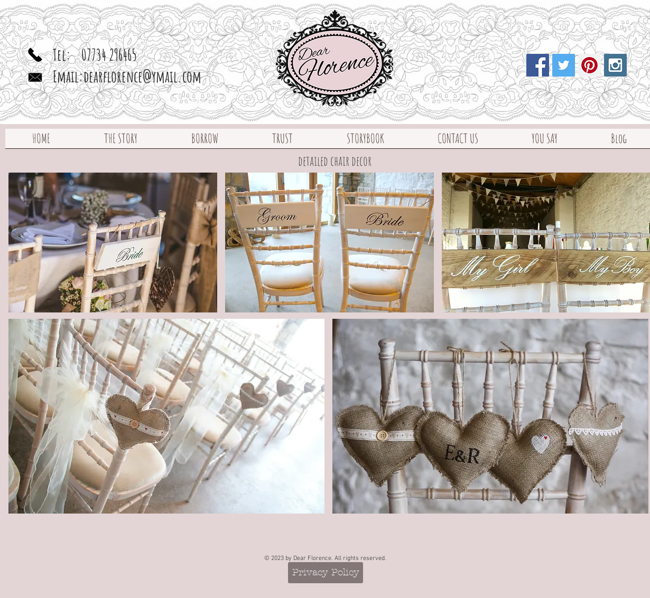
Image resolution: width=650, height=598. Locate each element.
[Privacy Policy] (325, 572)
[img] (112, 242)
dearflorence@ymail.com (142, 76)
